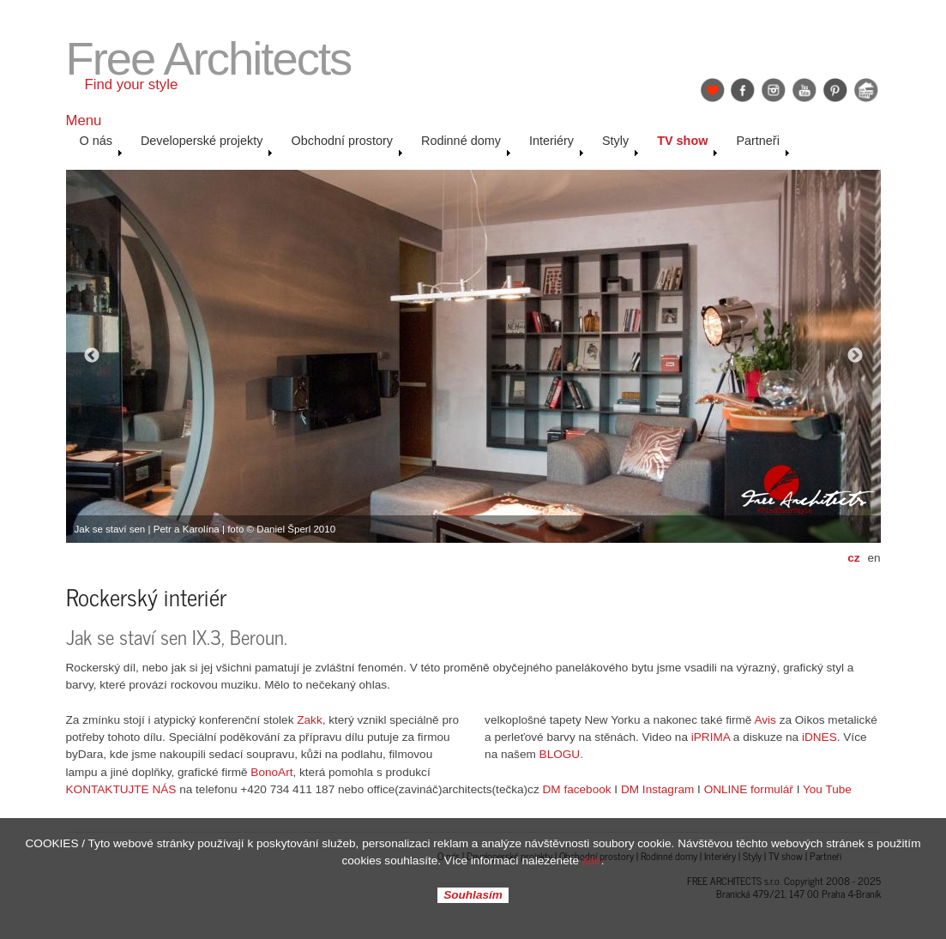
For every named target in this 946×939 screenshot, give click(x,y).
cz (853, 557)
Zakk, (311, 719)
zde (591, 860)
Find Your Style (713, 90)
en (873, 557)
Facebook (743, 90)
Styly (620, 145)
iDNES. (821, 737)
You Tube (827, 789)
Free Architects (209, 59)
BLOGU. (561, 754)
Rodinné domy (466, 145)
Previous (91, 355)
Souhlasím (473, 895)
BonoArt (271, 772)
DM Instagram (657, 789)
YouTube (804, 90)
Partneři (762, 145)
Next (855, 355)
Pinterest (835, 90)
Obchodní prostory (347, 145)
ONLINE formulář (748, 789)
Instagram (773, 90)
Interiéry (556, 145)
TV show (687, 145)
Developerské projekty (207, 145)
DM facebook (577, 789)
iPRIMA (710, 737)
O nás (101, 145)
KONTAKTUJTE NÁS (121, 789)
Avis (764, 719)
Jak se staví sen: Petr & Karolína (866, 90)
